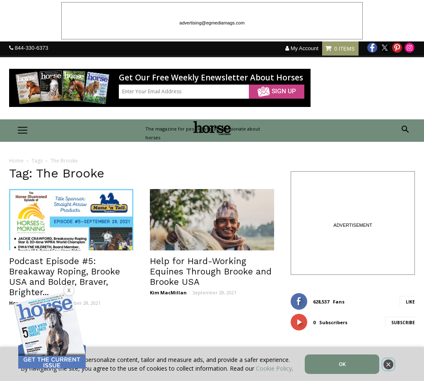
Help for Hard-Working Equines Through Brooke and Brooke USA (211, 271)
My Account (301, 48)
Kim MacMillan (168, 292)
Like (410, 302)
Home (16, 160)
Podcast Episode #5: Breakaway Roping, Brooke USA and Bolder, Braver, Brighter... (64, 276)
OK (342, 364)
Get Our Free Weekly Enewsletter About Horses (211, 78)
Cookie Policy (274, 368)
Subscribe (403, 322)
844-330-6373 (31, 48)
